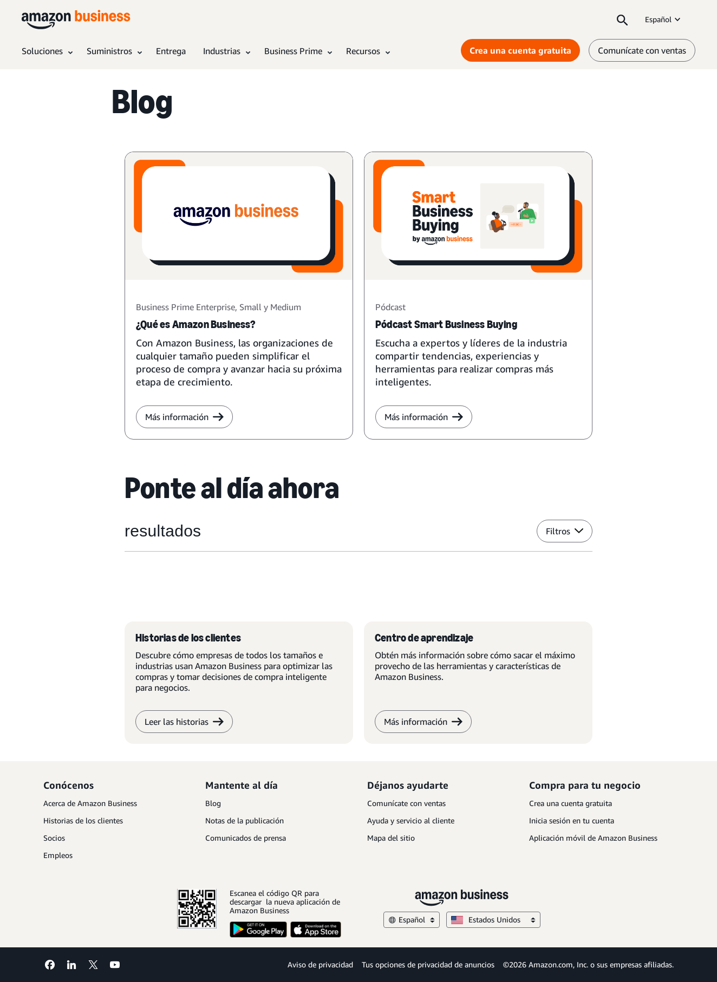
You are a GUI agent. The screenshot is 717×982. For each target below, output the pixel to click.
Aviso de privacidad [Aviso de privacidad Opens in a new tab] (320, 964)
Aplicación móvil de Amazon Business (593, 837)
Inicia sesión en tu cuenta (571, 820)
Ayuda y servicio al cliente (410, 820)
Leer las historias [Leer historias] (184, 721)
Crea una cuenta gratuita (570, 803)
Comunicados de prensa (245, 837)
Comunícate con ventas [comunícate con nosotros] (642, 50)
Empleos (58, 855)
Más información (423, 416)
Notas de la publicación (244, 820)
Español (663, 19)
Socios (54, 837)
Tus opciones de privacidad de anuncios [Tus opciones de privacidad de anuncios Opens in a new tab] (428, 964)
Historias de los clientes (83, 820)
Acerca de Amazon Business (90, 803)
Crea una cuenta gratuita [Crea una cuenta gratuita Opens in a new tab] (520, 50)
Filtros (564, 531)
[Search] (622, 19)
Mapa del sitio (391, 837)
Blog (213, 803)
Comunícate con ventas (406, 803)
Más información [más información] (184, 416)
